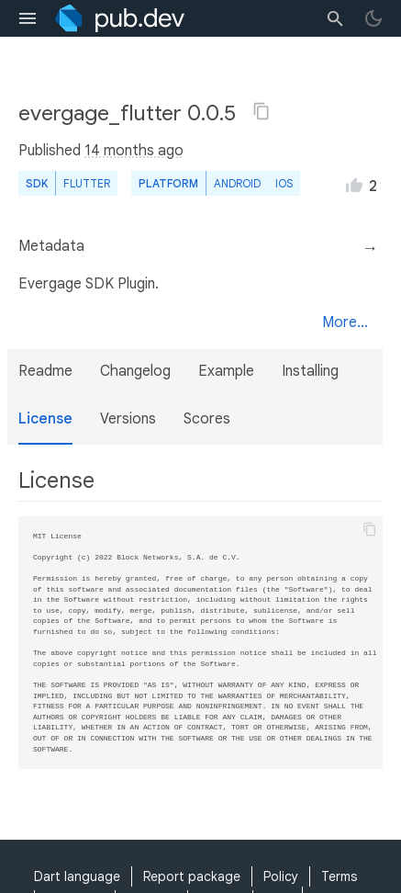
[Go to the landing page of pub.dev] (119, 18)
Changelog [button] (135, 371)
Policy (280, 876)
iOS (284, 183)
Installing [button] (310, 371)
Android (237, 183)
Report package (191, 876)
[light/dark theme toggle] (373, 18)
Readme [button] (45, 371)
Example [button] (226, 371)
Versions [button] (128, 419)
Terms (339, 876)
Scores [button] (207, 419)
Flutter (86, 183)
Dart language (77, 876)
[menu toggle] (28, 18)
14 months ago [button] (134, 150)
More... (345, 322)
